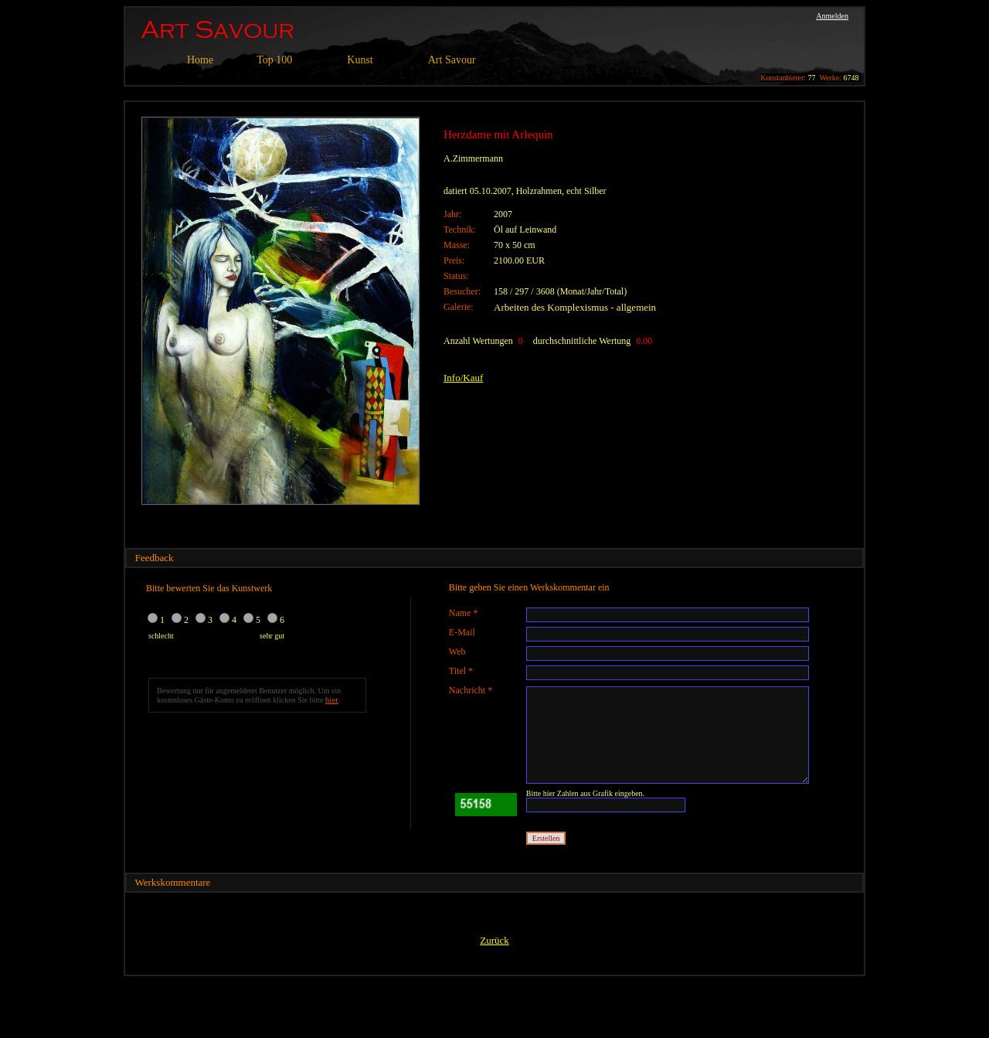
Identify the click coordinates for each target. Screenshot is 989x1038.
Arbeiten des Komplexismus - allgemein (575, 307)
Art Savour (452, 60)
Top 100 (274, 60)
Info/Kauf (463, 377)
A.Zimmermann (473, 158)
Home (200, 60)
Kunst (359, 60)
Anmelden (832, 16)
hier (331, 699)
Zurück (494, 940)
